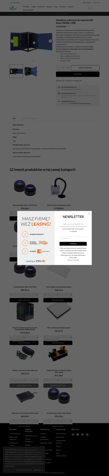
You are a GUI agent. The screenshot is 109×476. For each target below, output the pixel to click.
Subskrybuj (73, 244)
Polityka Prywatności (73, 260)
